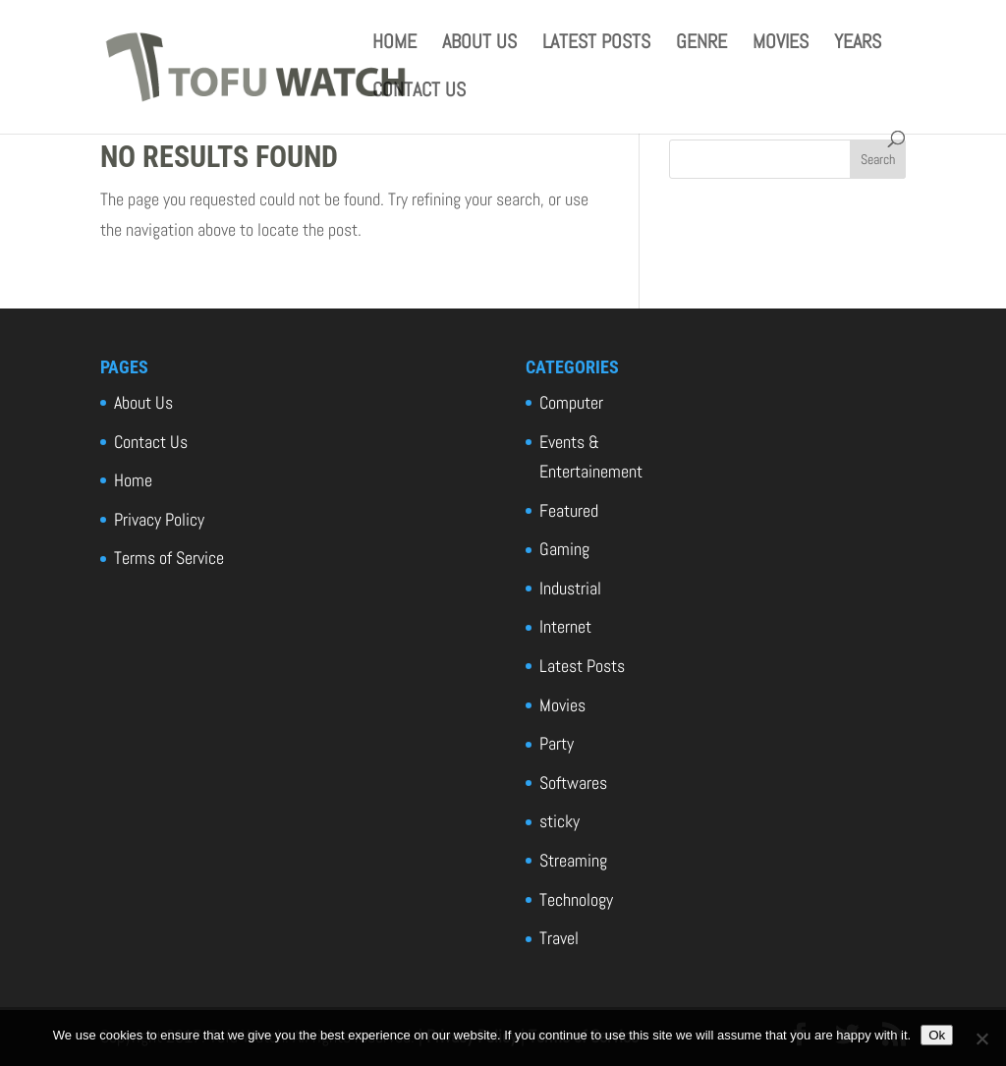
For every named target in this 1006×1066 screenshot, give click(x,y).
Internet (565, 626)
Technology (576, 899)
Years (857, 44)
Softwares (573, 782)
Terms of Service (169, 557)
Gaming (564, 548)
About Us (479, 44)
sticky (559, 821)
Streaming (573, 860)
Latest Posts (596, 44)
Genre (701, 44)
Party (556, 743)
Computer (571, 402)
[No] (981, 1038)
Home (394, 44)
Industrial (570, 588)
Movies (781, 44)
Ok (936, 1035)
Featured (568, 510)
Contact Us (419, 92)
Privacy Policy (159, 519)
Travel (559, 937)
